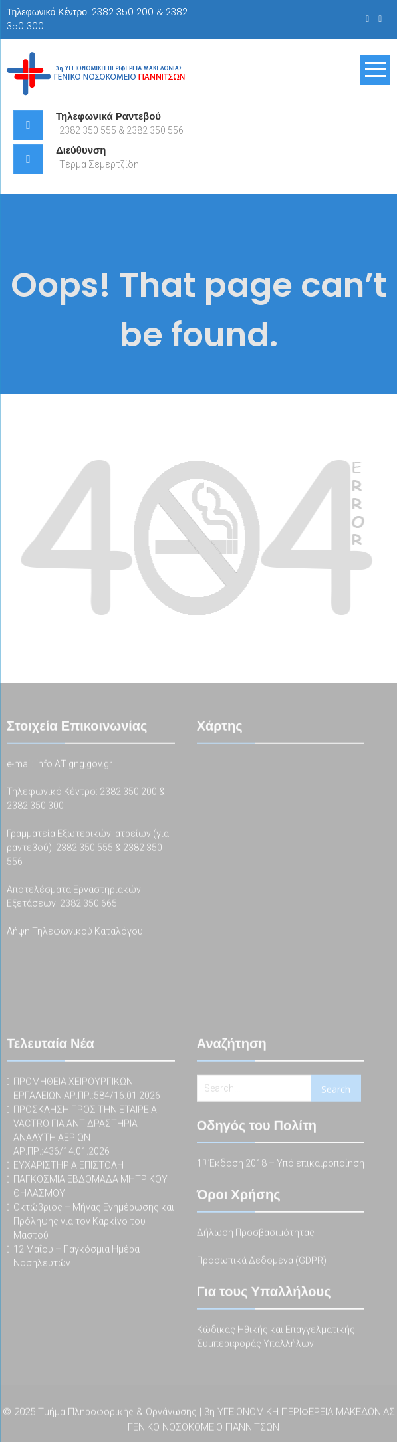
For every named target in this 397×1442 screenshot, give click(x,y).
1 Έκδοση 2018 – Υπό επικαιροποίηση (280, 1164)
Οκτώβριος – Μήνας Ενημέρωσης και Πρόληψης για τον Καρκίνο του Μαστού (93, 1222)
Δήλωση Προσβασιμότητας (256, 1234)
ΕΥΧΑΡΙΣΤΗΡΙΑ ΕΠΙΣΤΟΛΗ (68, 1166)
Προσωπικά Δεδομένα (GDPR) (262, 1262)
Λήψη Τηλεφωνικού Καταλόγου (75, 932)
